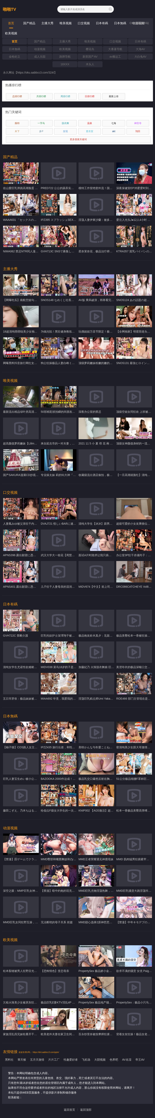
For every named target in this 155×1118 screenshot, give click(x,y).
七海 (113, 123)
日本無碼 (120, 23)
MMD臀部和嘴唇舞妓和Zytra (58, 859)
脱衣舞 (65, 123)
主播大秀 (47, 23)
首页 (11, 23)
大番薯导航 (115, 49)
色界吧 (114, 1059)
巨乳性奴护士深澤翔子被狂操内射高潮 (65, 635)
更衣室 (89, 131)
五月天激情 (37, 1059)
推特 (17, 123)
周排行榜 (65, 96)
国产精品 (29, 23)
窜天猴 (22, 1059)
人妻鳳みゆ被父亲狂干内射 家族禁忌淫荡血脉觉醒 (34, 523)
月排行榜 (41, 96)
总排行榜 (17, 96)
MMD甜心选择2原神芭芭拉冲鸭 (98, 922)
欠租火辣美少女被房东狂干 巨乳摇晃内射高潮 (31, 1002)
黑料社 (9, 1059)
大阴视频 (100, 1059)
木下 (17, 131)
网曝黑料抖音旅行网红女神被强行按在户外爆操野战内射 (38, 363)
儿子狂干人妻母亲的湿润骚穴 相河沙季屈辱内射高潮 (74, 586)
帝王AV (140, 1059)
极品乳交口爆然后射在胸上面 (97, 778)
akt (113, 131)
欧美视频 (11, 33)
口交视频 (84, 23)
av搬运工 (115, 56)
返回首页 (69, 1109)
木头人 (90, 64)
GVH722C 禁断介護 (15, 635)
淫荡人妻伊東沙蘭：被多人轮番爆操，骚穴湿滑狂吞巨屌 (114, 219)
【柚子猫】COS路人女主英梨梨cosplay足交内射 (33, 747)
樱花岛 (90, 49)
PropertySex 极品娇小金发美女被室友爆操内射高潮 (111, 971)
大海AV (140, 49)
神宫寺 (137, 123)
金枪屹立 (14, 56)
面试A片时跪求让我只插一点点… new (102, 555)
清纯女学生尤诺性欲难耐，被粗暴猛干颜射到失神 (34, 667)
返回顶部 (85, 1109)
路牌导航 (65, 56)
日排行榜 (89, 96)
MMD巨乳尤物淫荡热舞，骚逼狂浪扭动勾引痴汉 (109, 890)
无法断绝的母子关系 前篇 (57, 922)
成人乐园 (39, 56)
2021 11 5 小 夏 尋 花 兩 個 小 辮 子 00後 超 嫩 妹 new (113, 443)
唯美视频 (66, 23)
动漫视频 (39, 49)
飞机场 (86, 1059)
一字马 (41, 123)
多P (41, 131)
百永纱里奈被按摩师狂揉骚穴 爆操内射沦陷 (106, 1034)
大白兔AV (140, 56)
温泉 (89, 123)
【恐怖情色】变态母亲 (55, 971)
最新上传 (113, 96)
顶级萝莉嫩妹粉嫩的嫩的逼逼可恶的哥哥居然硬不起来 (112, 363)
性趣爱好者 (71, 1059)
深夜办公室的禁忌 (90, 411)
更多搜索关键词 (78, 139)
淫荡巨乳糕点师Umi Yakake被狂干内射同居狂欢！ (110, 698)
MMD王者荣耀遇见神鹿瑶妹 (96, 859)
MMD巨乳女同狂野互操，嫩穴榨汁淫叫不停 (30, 922)
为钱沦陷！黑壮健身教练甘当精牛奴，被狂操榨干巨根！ (76, 331)
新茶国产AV (90, 56)
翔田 (137, 131)
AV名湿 (126, 1059)
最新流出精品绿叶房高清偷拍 (21, 411)
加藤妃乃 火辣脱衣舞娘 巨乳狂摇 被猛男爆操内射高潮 (112, 667)
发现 (65, 131)
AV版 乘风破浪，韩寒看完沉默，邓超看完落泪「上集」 (113, 300)
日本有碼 (102, 23)
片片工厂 (54, 1059)
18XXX (65, 64)
